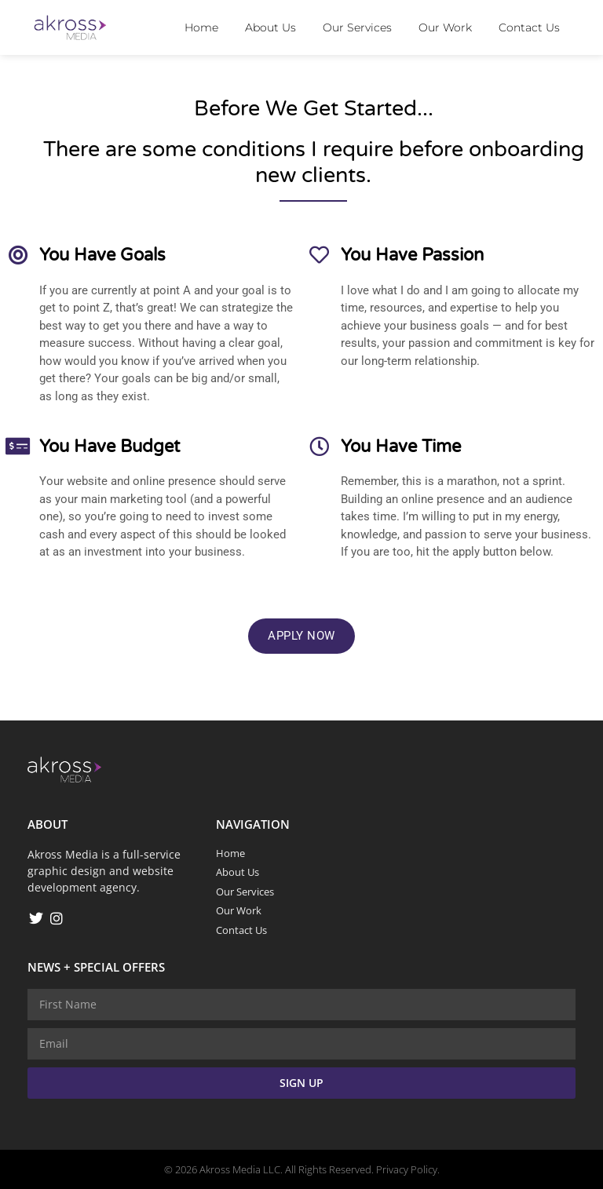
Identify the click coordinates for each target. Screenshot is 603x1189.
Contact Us (529, 27)
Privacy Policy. (408, 1169)
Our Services (357, 27)
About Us (270, 27)
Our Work (445, 27)
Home (201, 27)
